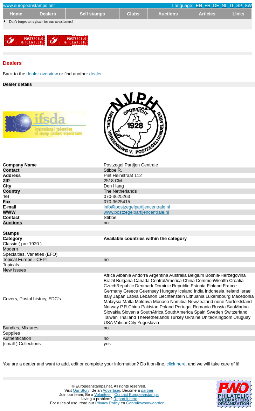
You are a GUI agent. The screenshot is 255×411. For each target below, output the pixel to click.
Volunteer (102, 394)
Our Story (81, 390)
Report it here (125, 399)
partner (147, 390)
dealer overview (42, 73)
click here (176, 364)
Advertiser (111, 390)
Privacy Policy (107, 403)
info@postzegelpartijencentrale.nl (137, 207)
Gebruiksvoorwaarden (145, 403)
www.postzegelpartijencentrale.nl (136, 212)
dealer (95, 73)
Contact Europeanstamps (137, 394)
